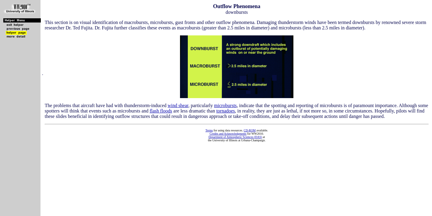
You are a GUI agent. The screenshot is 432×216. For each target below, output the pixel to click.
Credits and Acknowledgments (228, 133)
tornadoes (225, 110)
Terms (209, 130)
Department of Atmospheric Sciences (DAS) (235, 137)
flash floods (161, 110)
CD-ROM (250, 130)
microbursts (225, 105)
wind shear (178, 105)
